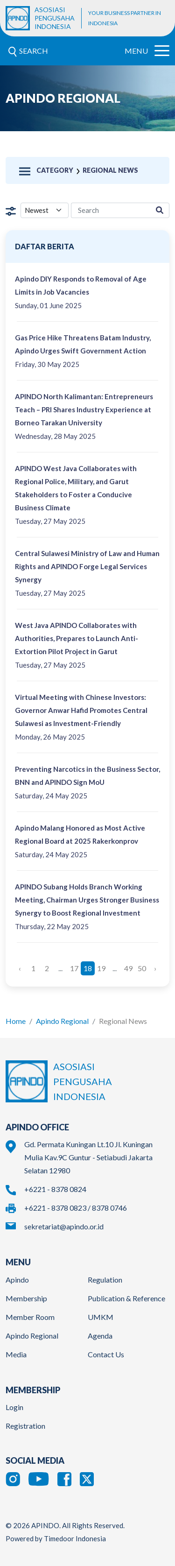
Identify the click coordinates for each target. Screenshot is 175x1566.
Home (16, 1020)
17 (74, 968)
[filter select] (45, 210)
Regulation (105, 1279)
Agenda (100, 1335)
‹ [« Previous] (20, 968)
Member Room (30, 1316)
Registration (25, 1425)
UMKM (100, 1316)
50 (142, 968)
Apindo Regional (62, 1020)
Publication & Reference (126, 1298)
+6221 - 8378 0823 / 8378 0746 (75, 1207)
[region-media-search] (110, 210)
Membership (26, 1298)
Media (16, 1354)
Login (14, 1407)
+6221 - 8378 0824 (55, 1189)
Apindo (17, 1279)
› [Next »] (155, 968)
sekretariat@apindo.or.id (64, 1226)
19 (101, 968)
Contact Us (106, 1354)
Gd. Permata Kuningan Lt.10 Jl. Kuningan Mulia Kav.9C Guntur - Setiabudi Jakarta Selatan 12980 (88, 1157)
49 (128, 968)
